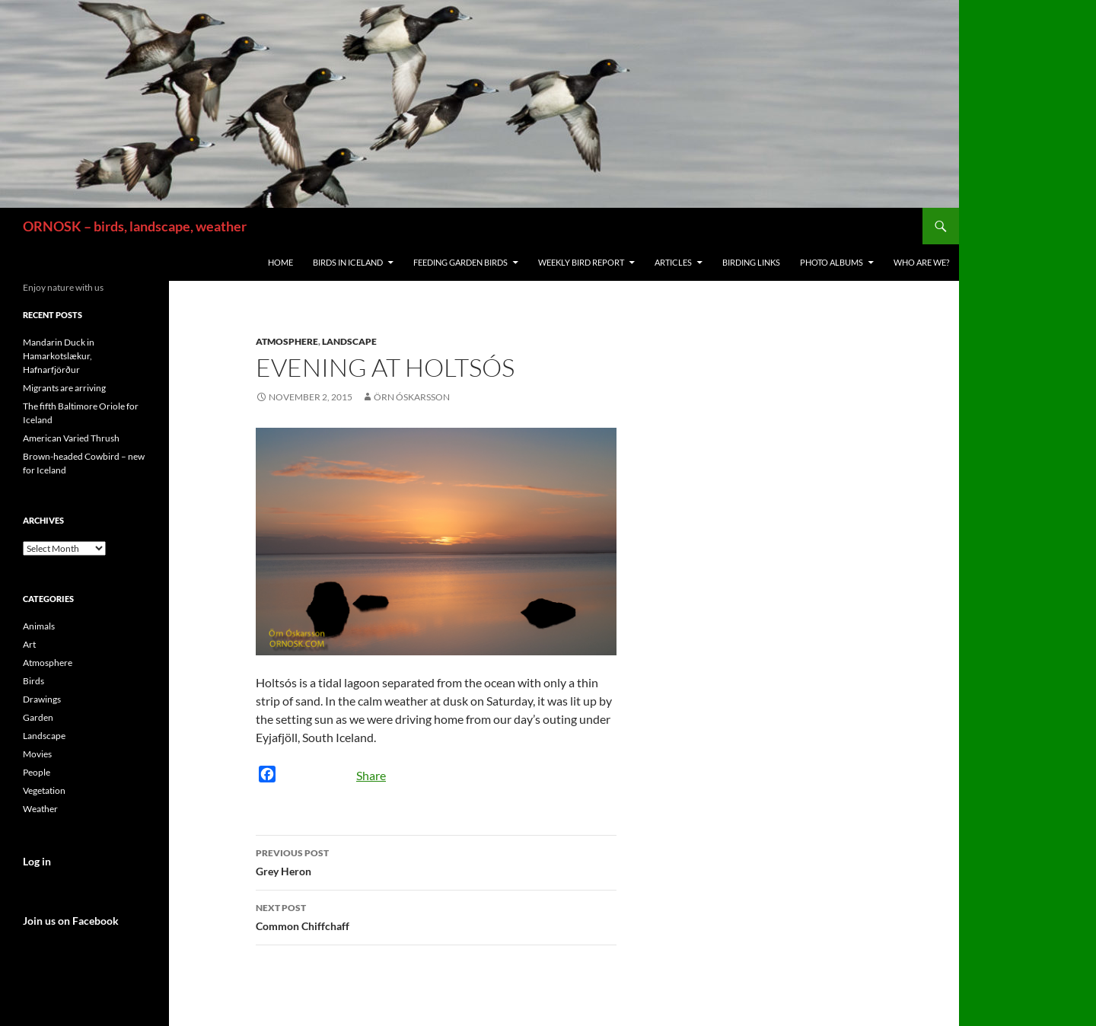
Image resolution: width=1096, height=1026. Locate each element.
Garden (38, 717)
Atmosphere (287, 341)
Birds (33, 681)
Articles (673, 262)
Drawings (42, 699)
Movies (37, 754)
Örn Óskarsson (412, 397)
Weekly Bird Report (581, 262)
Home (280, 262)
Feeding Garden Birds (460, 262)
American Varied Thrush (71, 438)
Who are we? (921, 262)
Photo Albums (831, 262)
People (36, 772)
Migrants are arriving (64, 388)
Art (29, 644)
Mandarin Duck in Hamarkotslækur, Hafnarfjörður (58, 355)
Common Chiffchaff (436, 915)
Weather (40, 808)
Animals (39, 626)
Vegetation (44, 790)
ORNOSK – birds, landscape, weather (135, 226)
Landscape (349, 341)
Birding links (751, 262)
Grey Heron (436, 861)
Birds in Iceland (348, 262)
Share (371, 775)
